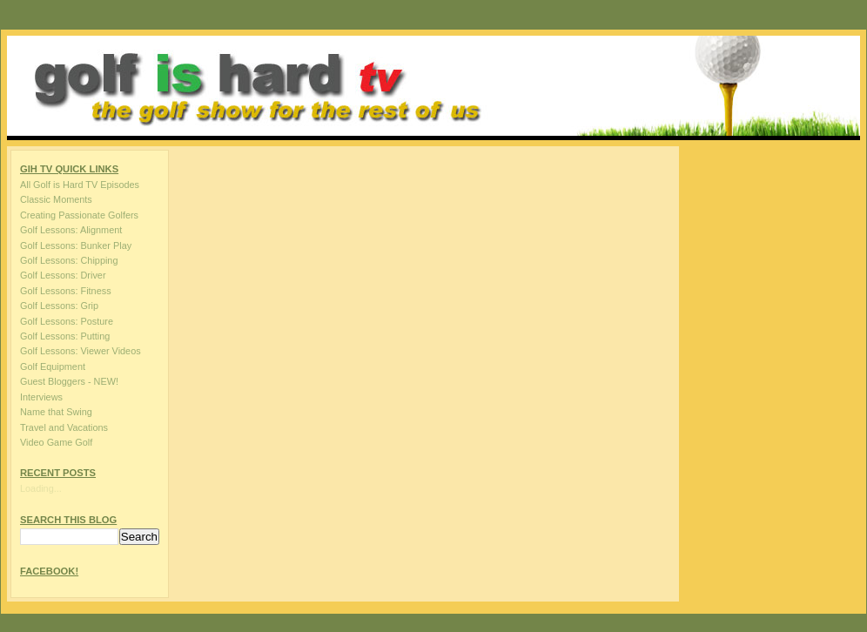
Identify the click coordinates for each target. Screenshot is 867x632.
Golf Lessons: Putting (65, 336)
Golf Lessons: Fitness (65, 291)
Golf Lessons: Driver (63, 275)
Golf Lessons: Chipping (69, 260)
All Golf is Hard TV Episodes (79, 184)
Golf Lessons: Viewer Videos (80, 351)
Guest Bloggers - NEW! (69, 381)
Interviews (41, 397)
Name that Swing (56, 412)
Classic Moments (56, 199)
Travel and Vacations (64, 427)
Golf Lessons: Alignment (71, 230)
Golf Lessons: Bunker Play (75, 245)
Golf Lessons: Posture (66, 321)
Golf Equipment (52, 366)
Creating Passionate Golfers (79, 215)
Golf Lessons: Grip (59, 305)
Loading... (41, 488)
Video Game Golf (56, 442)
